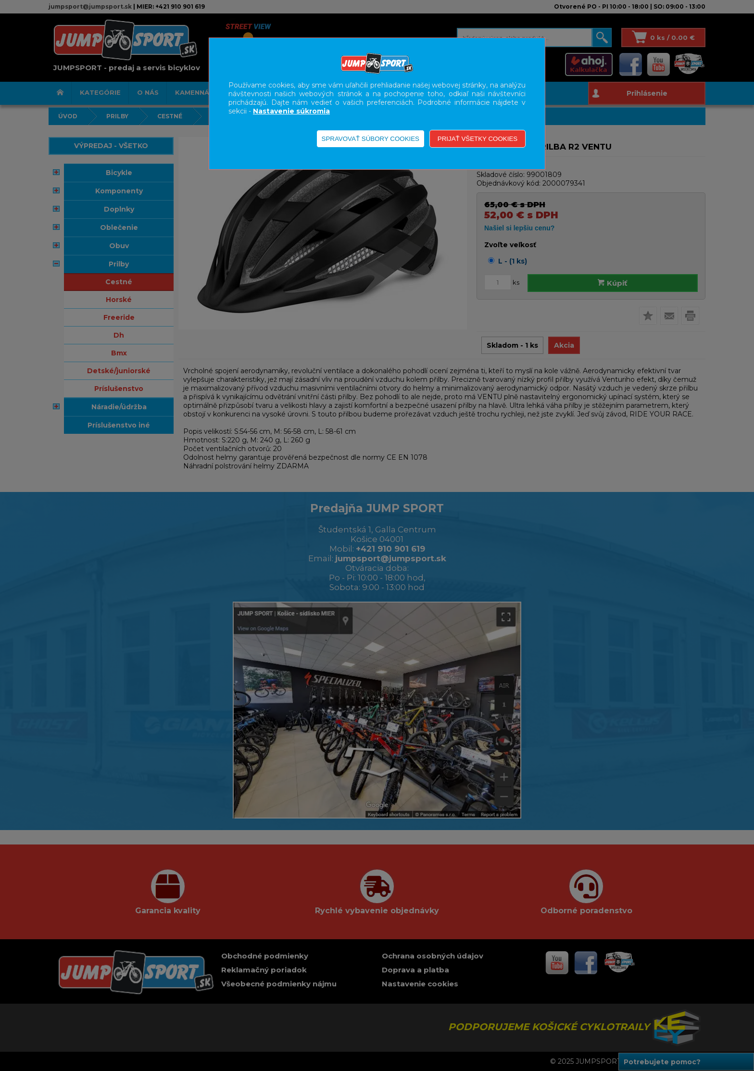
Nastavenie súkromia (291, 111)
